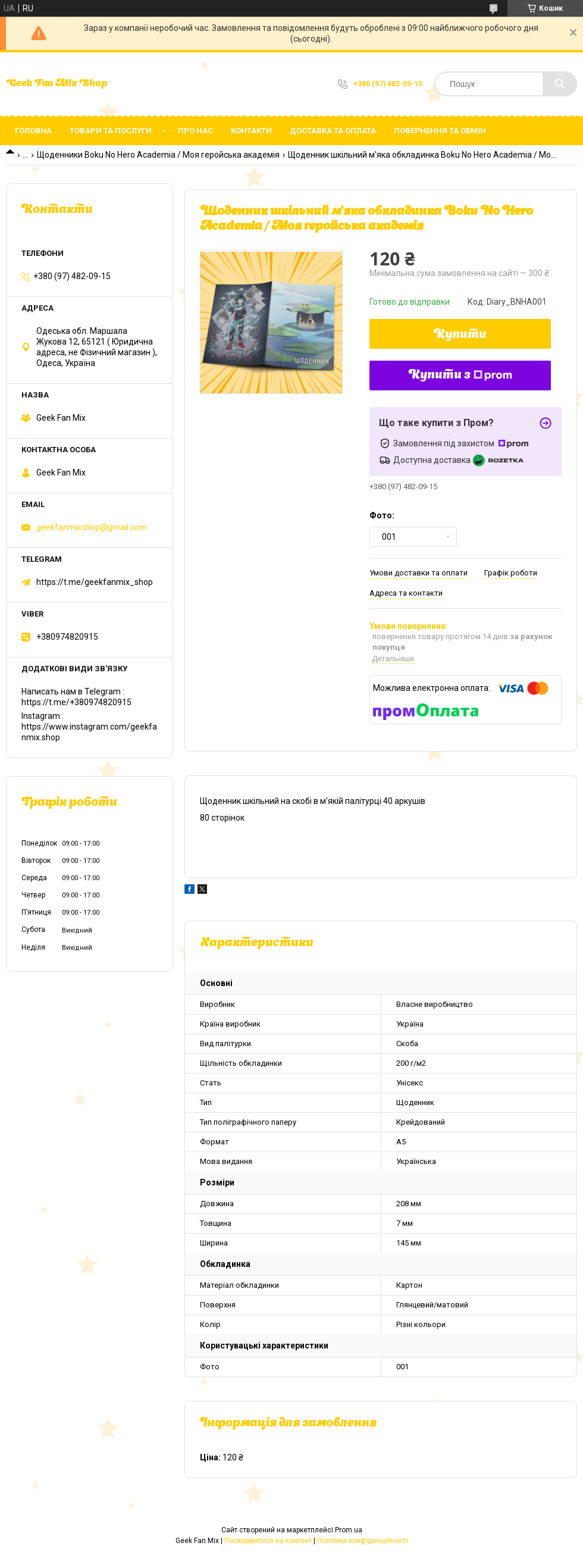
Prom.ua (348, 1530)
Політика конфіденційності (362, 1541)
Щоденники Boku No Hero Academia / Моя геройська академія (158, 154)
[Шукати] (560, 83)
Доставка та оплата (333, 130)
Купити (460, 335)
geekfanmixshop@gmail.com (91, 527)
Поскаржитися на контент (268, 1541)
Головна (33, 130)
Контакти (251, 130)
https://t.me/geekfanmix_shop (94, 582)
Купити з (460, 375)
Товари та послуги (111, 130)
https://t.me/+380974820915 (76, 702)
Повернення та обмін (440, 130)
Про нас (195, 130)
